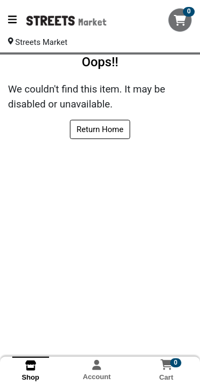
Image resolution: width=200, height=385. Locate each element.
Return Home (100, 129)
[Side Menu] (12, 20)
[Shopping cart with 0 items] (180, 20)
